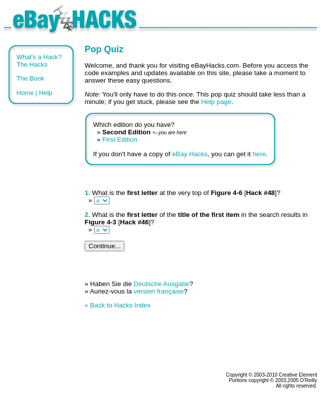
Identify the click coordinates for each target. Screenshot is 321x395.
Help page (216, 101)
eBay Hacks (190, 154)
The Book (30, 78)
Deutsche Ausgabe (162, 284)
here (259, 154)
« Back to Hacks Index (118, 305)
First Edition (120, 139)
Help (45, 93)
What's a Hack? (39, 57)
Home (25, 93)
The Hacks (31, 64)
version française (159, 291)
